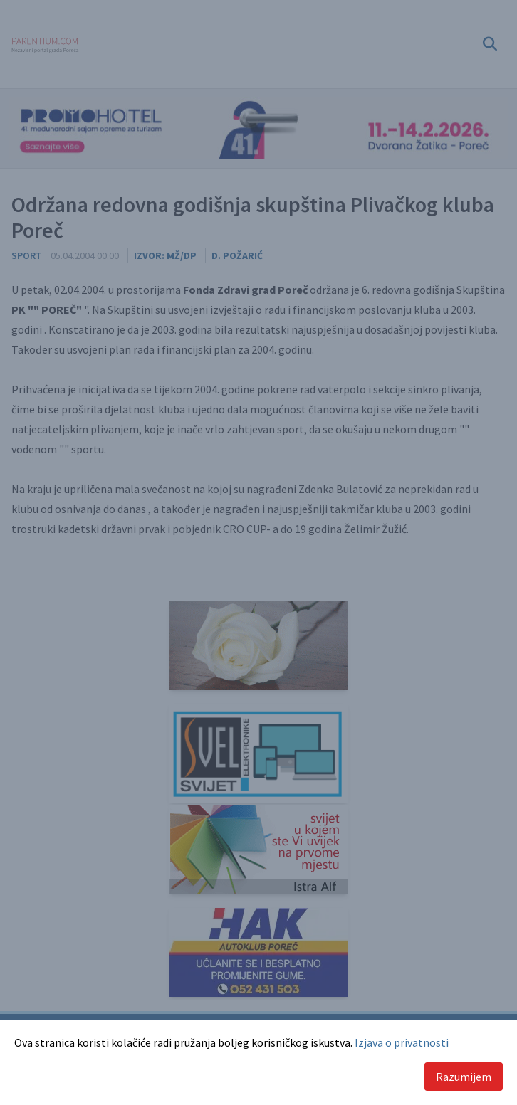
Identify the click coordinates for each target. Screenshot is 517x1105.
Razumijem (463, 1076)
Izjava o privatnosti (402, 1042)
